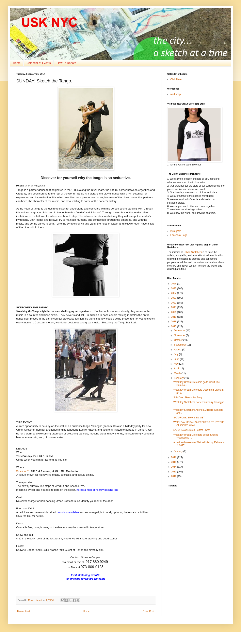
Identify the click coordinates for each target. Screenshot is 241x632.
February (179, 378)
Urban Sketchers (193, 252)
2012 (174, 476)
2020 (174, 312)
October (178, 340)
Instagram (175, 231)
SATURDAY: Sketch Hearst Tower (191, 430)
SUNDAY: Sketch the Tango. (188, 397)
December (180, 330)
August (178, 349)
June (177, 359)
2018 (174, 321)
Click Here (175, 79)
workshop (175, 94)
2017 (174, 326)
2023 (174, 297)
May (176, 363)
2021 (174, 307)
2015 (174, 462)
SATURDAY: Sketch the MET (189, 417)
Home (16, 63)
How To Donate (66, 63)
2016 (174, 457)
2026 (174, 283)
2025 (174, 288)
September (180, 344)
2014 (174, 466)
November (180, 335)
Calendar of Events (39, 63)
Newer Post (23, 611)
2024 (174, 293)
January (178, 451)
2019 (174, 316)
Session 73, (23, 471)
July (176, 354)
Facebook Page (178, 235)
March (177, 373)
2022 (174, 302)
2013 (174, 471)
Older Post (148, 611)
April (176, 368)
